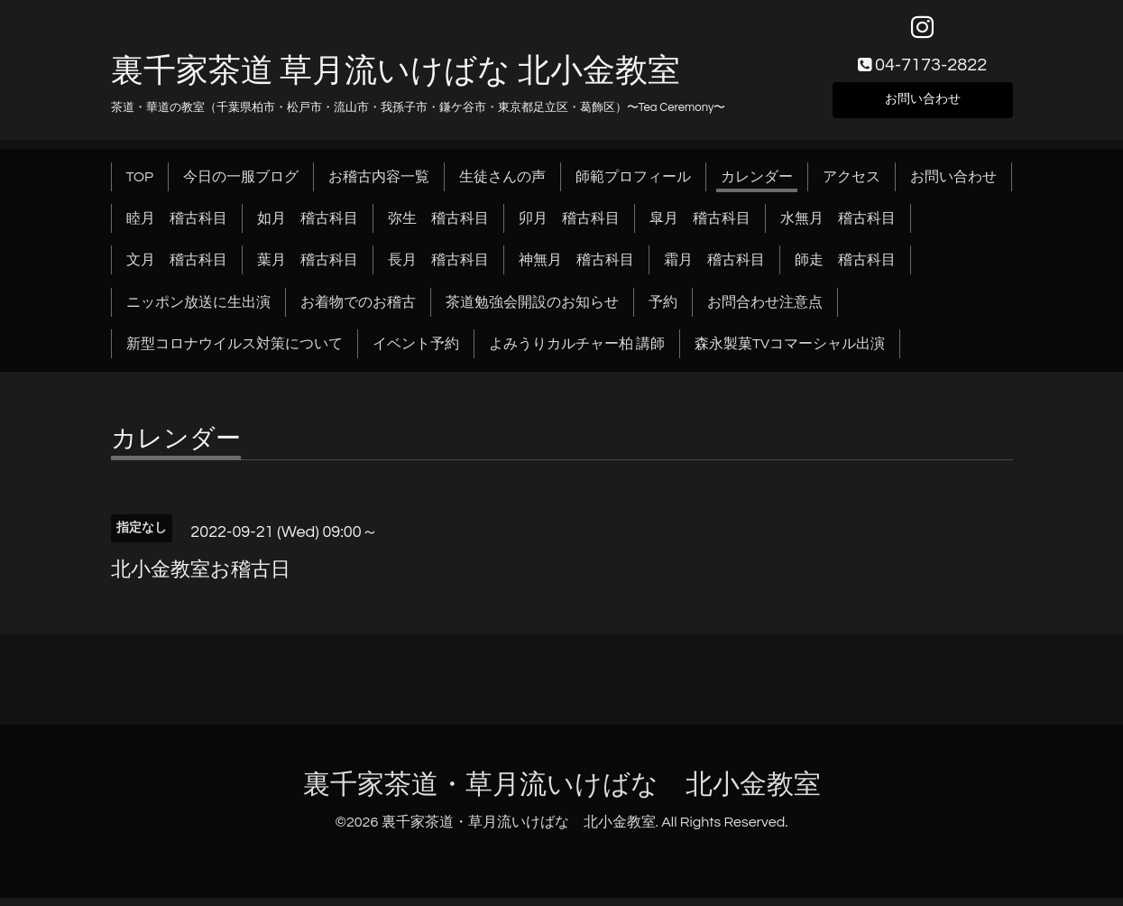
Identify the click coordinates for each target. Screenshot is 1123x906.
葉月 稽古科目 (307, 268)
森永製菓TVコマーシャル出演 (790, 352)
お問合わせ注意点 (765, 309)
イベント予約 (416, 352)
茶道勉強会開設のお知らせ (532, 309)
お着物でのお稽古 (358, 309)
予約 (663, 309)
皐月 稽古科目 (699, 225)
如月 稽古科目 (307, 225)
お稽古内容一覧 (378, 184)
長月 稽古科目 (438, 268)
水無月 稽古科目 (838, 225)
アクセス (851, 184)
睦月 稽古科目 (176, 225)
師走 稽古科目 (845, 268)
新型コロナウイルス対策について (234, 352)
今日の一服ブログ (241, 184)
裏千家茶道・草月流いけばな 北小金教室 (562, 792)
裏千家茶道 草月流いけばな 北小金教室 (395, 78)
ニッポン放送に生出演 (198, 309)
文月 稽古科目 (176, 268)
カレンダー (757, 184)
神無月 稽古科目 (576, 268)
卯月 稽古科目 (569, 225)
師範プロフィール (633, 184)
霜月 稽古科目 (714, 268)
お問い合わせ (922, 104)
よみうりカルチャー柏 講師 (577, 352)
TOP (140, 184)
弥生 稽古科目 (438, 225)
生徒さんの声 (502, 184)
